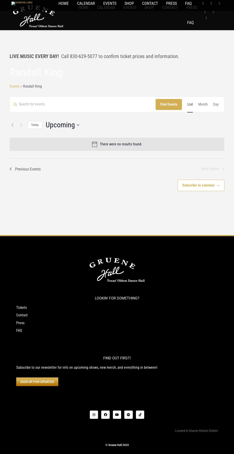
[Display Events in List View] (190, 104)
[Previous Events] (12, 125)
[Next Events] (21, 125)
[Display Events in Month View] (203, 104)
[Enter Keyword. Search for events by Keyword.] (83, 102)
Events (14, 86)
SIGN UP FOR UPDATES (37, 382)
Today (35, 125)
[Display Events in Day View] (216, 104)
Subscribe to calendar (198, 185)
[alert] (117, 144)
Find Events (168, 104)
